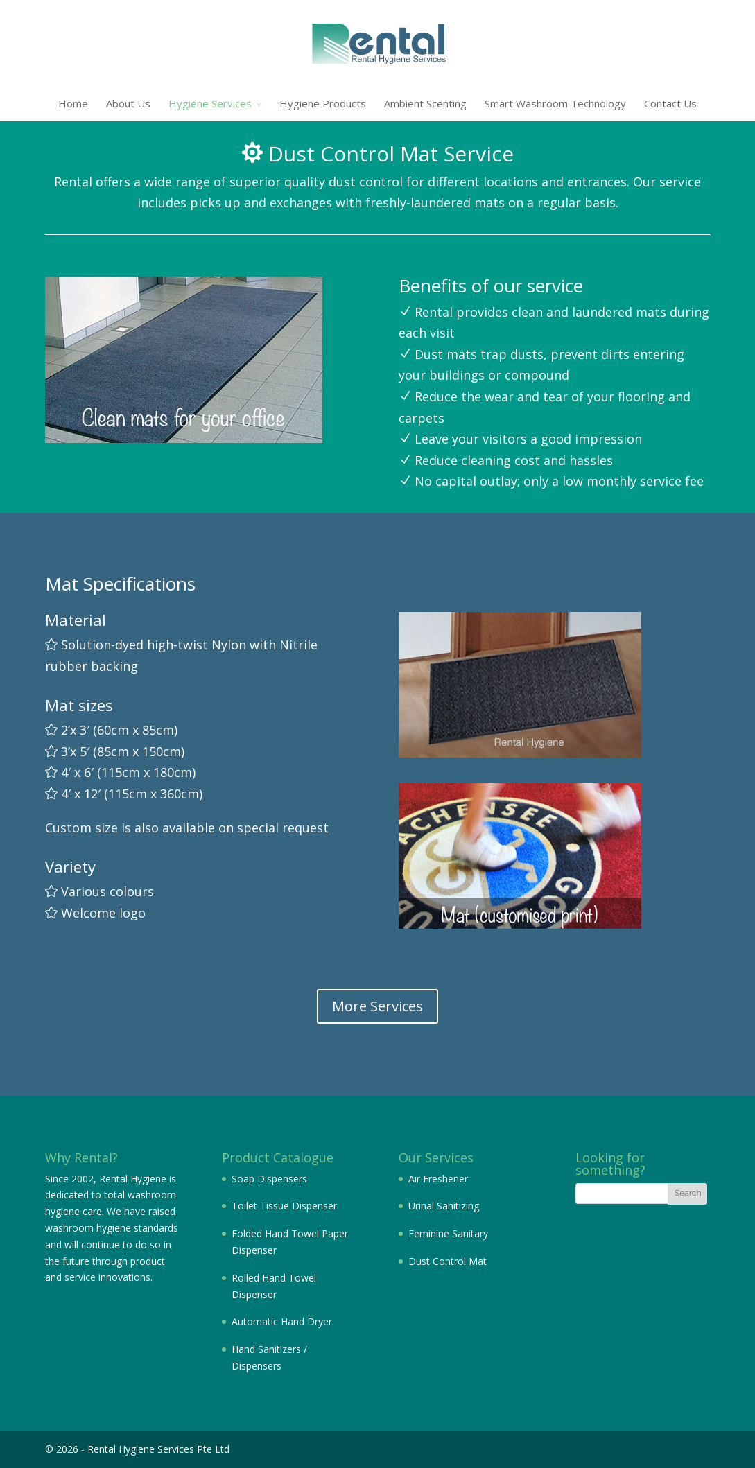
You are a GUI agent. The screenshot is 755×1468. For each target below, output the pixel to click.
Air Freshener (438, 1178)
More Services (377, 1006)
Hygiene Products (322, 103)
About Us (128, 103)
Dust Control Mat (447, 1261)
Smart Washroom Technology (555, 103)
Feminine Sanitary (448, 1233)
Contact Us (670, 103)
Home (73, 103)
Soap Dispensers (269, 1178)
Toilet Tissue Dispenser (284, 1205)
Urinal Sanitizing (443, 1205)
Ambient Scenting (425, 103)
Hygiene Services (210, 103)
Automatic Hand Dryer (282, 1321)
